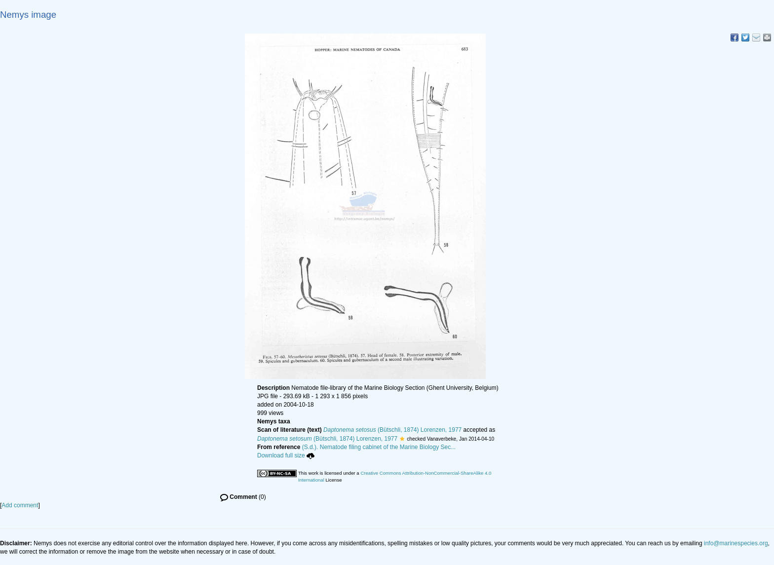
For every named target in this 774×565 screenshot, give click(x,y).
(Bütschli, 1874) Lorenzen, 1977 (392, 429)
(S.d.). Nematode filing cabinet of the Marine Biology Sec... (379, 447)
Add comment (19, 505)
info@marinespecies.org (736, 543)
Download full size (285, 455)
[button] (402, 438)
